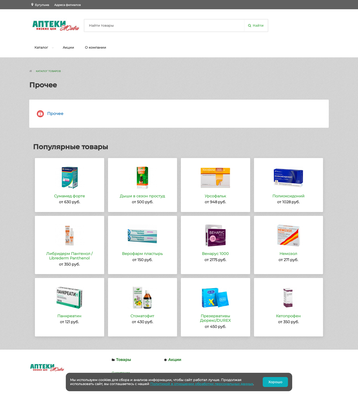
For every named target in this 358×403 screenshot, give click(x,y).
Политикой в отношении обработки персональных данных (201, 384)
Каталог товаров (48, 71)
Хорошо (275, 382)
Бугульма (42, 5)
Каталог (41, 47)
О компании (95, 47)
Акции (68, 47)
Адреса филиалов (67, 5)
